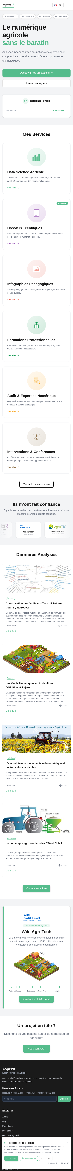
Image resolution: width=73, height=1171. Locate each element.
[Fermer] (67, 1143)
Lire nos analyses (36, 83)
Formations (7, 1126)
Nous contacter (36, 1049)
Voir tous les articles (36, 888)
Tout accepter (11, 1158)
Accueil (5, 1117)
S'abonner (59, 111)
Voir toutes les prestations (36, 484)
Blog (4, 1121)
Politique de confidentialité (59, 1163)
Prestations (7, 1131)
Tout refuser (45, 1158)
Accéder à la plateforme (36, 1000)
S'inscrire (64, 1099)
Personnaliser (29, 1158)
